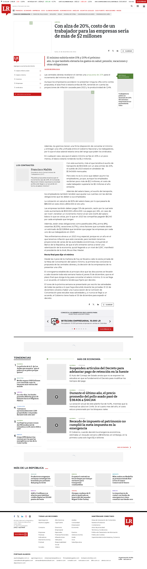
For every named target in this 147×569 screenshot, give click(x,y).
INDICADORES (110, 10)
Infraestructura (60, 537)
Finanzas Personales (61, 535)
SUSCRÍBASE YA (105, 329)
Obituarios (58, 539)
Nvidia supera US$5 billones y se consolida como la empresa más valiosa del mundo (28, 384)
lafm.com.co (95, 560)
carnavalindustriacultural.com (44, 560)
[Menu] (14, 10)
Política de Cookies (98, 535)
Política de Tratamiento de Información (104, 532)
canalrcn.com (61, 560)
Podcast (41, 542)
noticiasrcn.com (84, 560)
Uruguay (33, 474)
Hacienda (20, 364)
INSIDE (118, 10)
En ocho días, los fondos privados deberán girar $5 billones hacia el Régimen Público (28, 398)
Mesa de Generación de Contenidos (104, 520)
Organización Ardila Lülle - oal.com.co (126, 558)
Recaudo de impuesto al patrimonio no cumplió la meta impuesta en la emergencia (98, 424)
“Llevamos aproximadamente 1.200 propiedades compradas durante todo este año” (27, 412)
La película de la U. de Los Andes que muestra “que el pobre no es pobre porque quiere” (28, 369)
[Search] (131, 6)
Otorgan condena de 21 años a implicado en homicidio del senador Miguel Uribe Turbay (81, 496)
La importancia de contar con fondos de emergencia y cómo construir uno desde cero (122, 496)
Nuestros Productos (98, 522)
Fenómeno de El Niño (103, 14)
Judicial (74, 490)
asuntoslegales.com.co (21, 558)
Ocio (73, 539)
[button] (47, 321)
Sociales (41, 547)
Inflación (53, 14)
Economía (75, 527)
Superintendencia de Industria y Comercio (106, 537)
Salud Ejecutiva (77, 542)
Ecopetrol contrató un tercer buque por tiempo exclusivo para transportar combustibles (82, 481)
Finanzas (41, 535)
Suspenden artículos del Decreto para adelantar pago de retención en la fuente (99, 370)
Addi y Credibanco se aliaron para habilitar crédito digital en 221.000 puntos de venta (41, 496)
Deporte (115, 474)
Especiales (58, 532)
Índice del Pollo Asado (40, 14)
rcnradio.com (72, 560)
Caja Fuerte (59, 522)
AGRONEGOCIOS (66, 10)
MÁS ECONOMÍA (123, 447)
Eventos (74, 532)
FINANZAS (19, 10)
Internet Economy (44, 539)
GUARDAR (127, 51)
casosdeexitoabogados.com (23, 560)
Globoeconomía (77, 535)
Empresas (41, 532)
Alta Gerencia (59, 520)
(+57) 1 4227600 (19, 527)
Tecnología (21, 406)
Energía (19, 434)
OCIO (43, 10)
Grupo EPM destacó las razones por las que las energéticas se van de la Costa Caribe (27, 440)
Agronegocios (43, 520)
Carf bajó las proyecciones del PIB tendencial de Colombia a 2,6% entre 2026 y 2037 (29, 426)
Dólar (60, 14)
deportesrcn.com (20, 563)
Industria (20, 378)
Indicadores (42, 537)
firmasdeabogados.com (71, 558)
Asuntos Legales (43, 522)
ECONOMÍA (28, 10)
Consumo (41, 527)
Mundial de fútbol (70, 14)
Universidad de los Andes (86, 14)
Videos (57, 547)
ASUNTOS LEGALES (87, 10)
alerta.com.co (106, 560)
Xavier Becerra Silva (52, 69)
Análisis (74, 520)
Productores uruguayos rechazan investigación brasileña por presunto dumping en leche (41, 480)
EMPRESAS (36, 10)
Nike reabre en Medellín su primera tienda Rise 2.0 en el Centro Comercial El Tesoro (122, 480)
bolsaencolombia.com (88, 558)
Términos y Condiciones (99, 530)
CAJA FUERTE (100, 10)
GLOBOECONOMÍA (52, 10)
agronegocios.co (37, 558)
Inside (74, 537)
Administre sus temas (23, 94)
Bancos (33, 490)
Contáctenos (96, 525)
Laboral (19, 392)
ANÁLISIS (76, 10)
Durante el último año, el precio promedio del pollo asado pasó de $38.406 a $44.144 (93, 396)
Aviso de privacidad (98, 527)
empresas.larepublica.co (53, 558)
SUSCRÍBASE (141, 1)
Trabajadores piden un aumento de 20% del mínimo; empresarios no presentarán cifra (125, 99)
